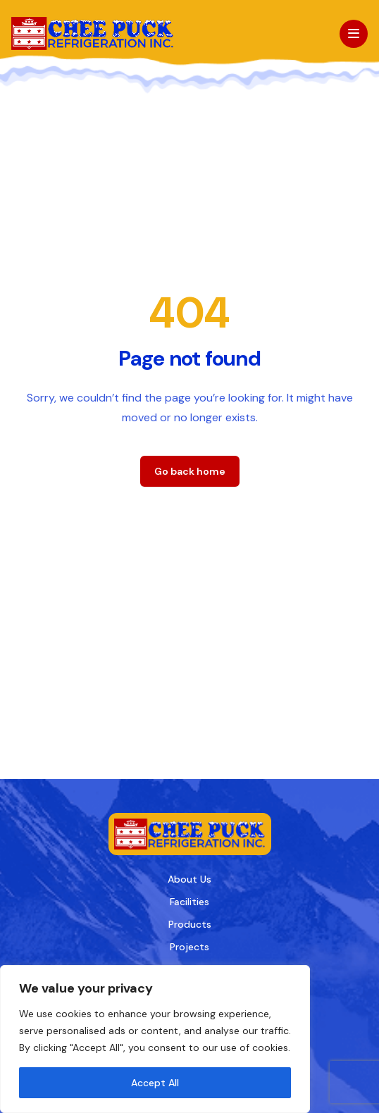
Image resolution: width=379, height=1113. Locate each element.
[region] (155, 1039)
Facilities (189, 901)
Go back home (189, 471)
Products (189, 924)
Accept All (155, 1082)
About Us (189, 879)
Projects (189, 946)
